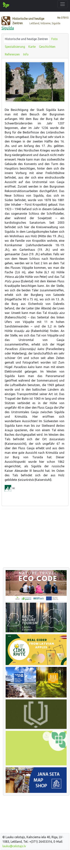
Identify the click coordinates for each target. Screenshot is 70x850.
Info (26, 54)
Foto (54, 39)
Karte (32, 46)
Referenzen (12, 54)
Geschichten (47, 46)
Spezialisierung (15, 46)
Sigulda (7, 28)
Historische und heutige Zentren (26, 39)
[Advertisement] (35, 538)
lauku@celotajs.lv (14, 846)
